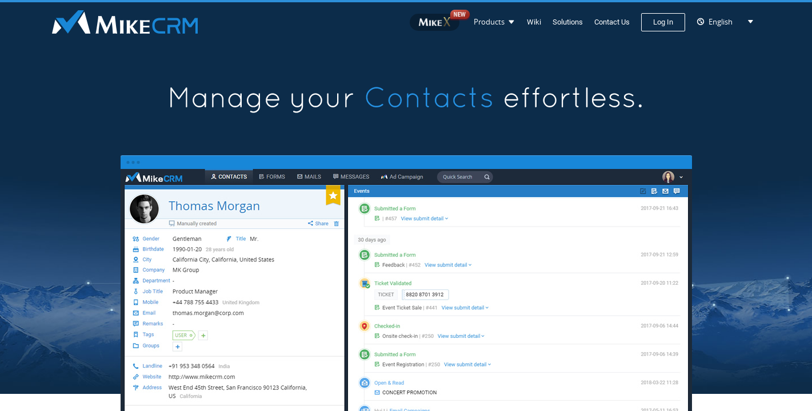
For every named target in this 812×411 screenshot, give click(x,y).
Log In (663, 22)
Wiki (534, 22)
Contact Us (612, 22)
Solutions (568, 22)
